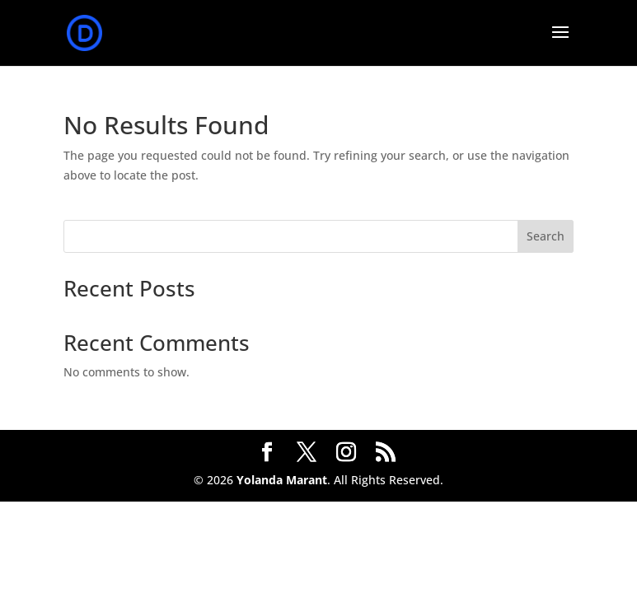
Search (545, 236)
